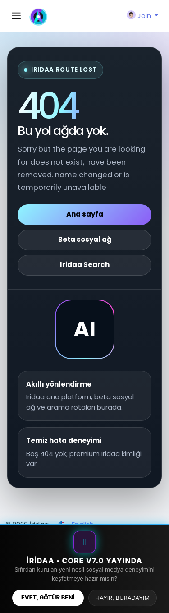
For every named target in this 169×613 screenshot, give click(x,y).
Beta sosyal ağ (84, 239)
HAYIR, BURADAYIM (123, 598)
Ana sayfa (84, 214)
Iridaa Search (85, 264)
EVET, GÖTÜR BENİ (48, 597)
